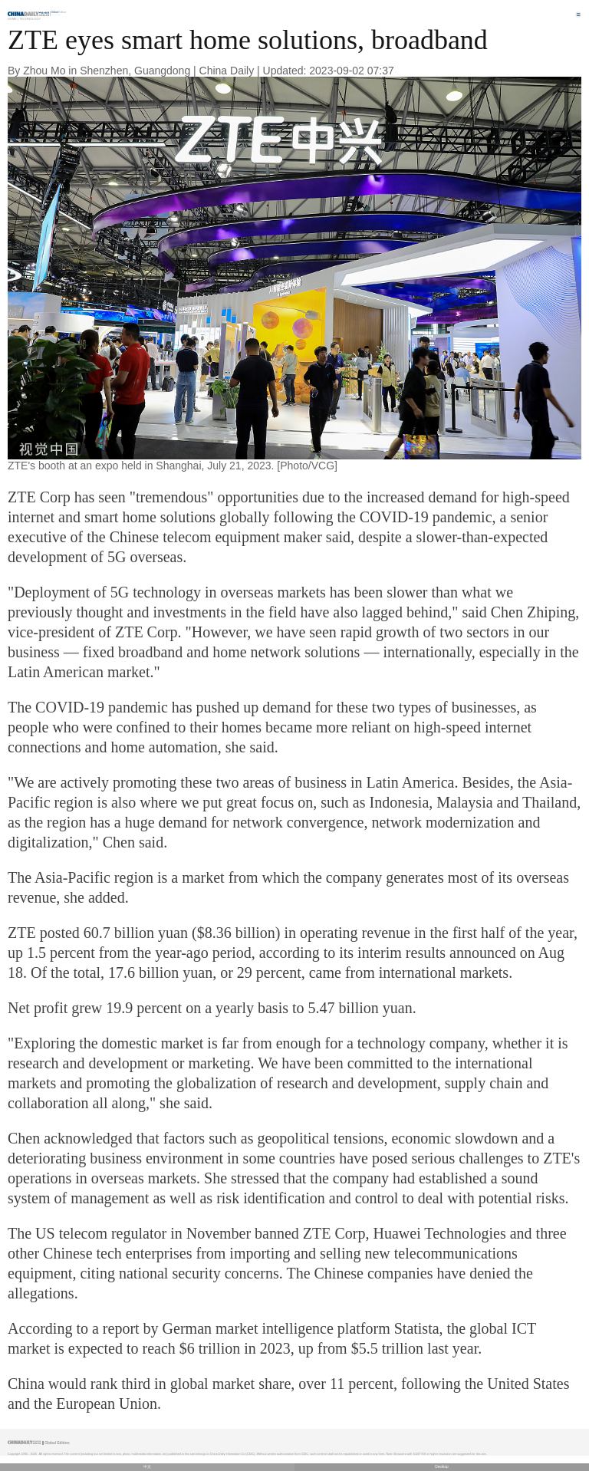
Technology (30, 19)
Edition (59, 12)
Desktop (442, 1467)
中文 (147, 1467)
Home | (13, 19)
